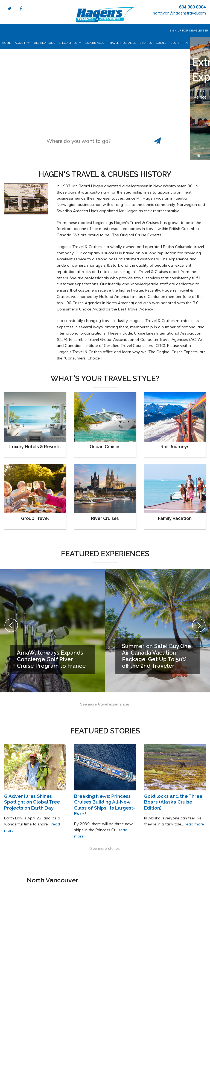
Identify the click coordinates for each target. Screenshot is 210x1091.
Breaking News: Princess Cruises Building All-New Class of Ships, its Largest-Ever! (104, 804)
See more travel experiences (105, 704)
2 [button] (204, 149)
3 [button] (200, 157)
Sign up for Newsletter (189, 30)
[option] (200, 98)
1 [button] (196, 149)
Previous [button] (11, 625)
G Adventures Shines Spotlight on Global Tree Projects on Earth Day (32, 801)
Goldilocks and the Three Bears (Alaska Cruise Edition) (173, 801)
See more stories (105, 848)
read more (194, 824)
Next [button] (199, 625)
